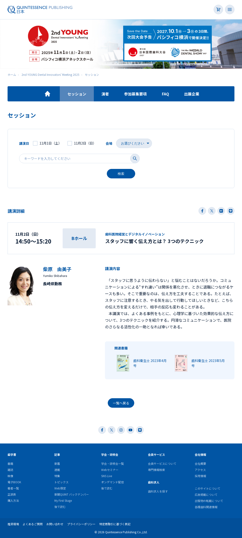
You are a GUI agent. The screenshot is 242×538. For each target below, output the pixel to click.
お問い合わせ (54, 524)
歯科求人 (153, 482)
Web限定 (60, 488)
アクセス (200, 470)
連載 (57, 470)
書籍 (10, 463)
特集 (57, 476)
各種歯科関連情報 (206, 507)
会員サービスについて (162, 463)
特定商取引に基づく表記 (114, 524)
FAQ (165, 94)
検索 (121, 174)
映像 (10, 476)
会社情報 (200, 454)
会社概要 (200, 463)
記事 (57, 454)
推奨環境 (13, 524)
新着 (57, 463)
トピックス (61, 482)
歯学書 (12, 454)
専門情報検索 (156, 470)
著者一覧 (13, 488)
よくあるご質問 (33, 524)
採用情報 (200, 476)
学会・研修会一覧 (112, 463)
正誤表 (12, 494)
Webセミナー (109, 470)
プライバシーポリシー (81, 524)
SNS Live (106, 476)
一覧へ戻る (121, 403)
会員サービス (156, 454)
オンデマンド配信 (112, 482)
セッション (76, 94)
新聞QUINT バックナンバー (71, 494)
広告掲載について (206, 495)
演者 (105, 94)
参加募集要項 (135, 94)
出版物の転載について (209, 501)
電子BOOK (14, 482)
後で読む (60, 507)
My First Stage (63, 500)
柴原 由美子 (57, 269)
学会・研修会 (109, 454)
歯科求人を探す (158, 491)
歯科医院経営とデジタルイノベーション (135, 234)
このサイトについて (207, 488)
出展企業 (191, 94)
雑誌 (10, 470)
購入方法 (13, 500)
